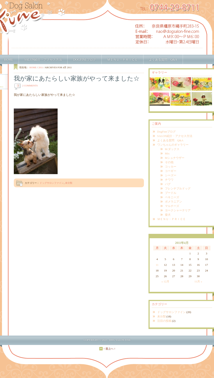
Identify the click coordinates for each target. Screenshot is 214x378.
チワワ (169, 179)
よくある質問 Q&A (163, 59)
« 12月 (165, 281)
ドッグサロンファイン (52, 183)
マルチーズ (172, 206)
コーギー (170, 171)
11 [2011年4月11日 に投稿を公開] (157, 264)
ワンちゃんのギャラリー (173, 144)
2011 (40, 67)
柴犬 (168, 214)
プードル (170, 192)
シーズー (170, 175)
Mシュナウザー (175, 157)
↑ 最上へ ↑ (109, 348)
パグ (168, 184)
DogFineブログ (84, 59)
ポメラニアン (173, 201)
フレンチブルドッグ (178, 188)
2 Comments (30, 85)
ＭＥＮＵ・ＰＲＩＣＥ (122, 59)
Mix (167, 153)
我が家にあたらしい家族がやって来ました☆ (77, 78)
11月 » (198, 281)
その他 (169, 162)
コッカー (170, 166)
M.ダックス (172, 149)
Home (32, 67)
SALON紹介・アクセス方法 (43, 59)
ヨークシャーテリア (178, 210)
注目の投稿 (164, 320)
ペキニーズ (172, 197)
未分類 (68, 183)
